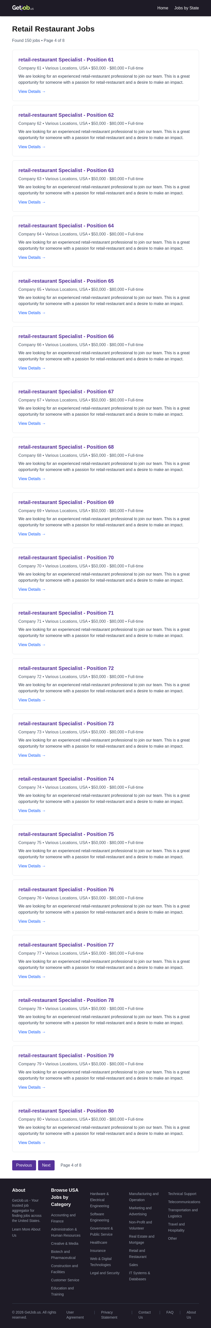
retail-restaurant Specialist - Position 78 (66, 1000)
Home (162, 8)
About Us (191, 1314)
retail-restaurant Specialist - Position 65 (66, 281)
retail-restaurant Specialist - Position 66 (66, 336)
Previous (24, 1165)
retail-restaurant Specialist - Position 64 (66, 225)
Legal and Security (105, 1273)
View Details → (32, 91)
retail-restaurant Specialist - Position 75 (66, 834)
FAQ (169, 1312)
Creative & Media (64, 1243)
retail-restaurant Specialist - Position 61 (66, 59)
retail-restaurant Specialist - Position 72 (66, 668)
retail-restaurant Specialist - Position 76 (66, 889)
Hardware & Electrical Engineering (99, 1200)
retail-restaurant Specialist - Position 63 (66, 170)
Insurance (98, 1251)
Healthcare (98, 1242)
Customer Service (65, 1280)
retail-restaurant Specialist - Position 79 (66, 1055)
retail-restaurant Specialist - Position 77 (66, 945)
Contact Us (144, 1314)
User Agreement (75, 1314)
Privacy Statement (109, 1314)
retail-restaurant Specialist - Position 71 (66, 613)
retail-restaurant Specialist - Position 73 (66, 723)
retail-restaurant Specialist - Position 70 (66, 557)
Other (172, 1238)
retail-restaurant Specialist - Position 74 (66, 779)
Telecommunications (184, 1202)
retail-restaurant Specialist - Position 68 (66, 447)
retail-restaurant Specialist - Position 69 (66, 502)
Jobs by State (186, 8)
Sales (133, 1265)
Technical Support (182, 1194)
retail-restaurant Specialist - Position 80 (66, 1111)
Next (46, 1165)
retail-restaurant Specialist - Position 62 (66, 115)
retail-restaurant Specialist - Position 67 (66, 391)
